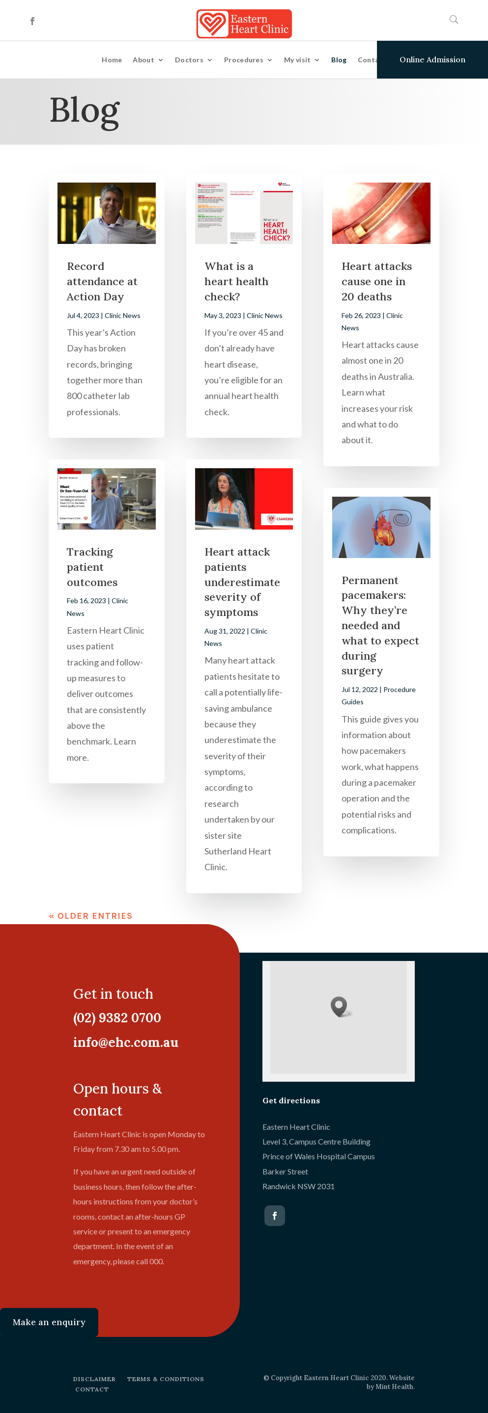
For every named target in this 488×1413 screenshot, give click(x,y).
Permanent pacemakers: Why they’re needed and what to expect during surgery (380, 625)
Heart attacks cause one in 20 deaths (377, 281)
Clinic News (123, 315)
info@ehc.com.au (121, 1042)
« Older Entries (91, 915)
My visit (297, 59)
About (143, 59)
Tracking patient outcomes (92, 567)
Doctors (189, 59)
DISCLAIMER (94, 1379)
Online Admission (432, 59)
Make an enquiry (49, 1322)
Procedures (243, 59)
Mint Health (394, 1387)
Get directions (291, 1100)
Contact (372, 59)
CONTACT (92, 1389)
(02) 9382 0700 (113, 1018)
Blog (338, 59)
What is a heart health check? (236, 281)
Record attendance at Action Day (102, 281)
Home (112, 59)
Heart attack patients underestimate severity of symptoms (242, 582)
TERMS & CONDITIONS (165, 1379)
